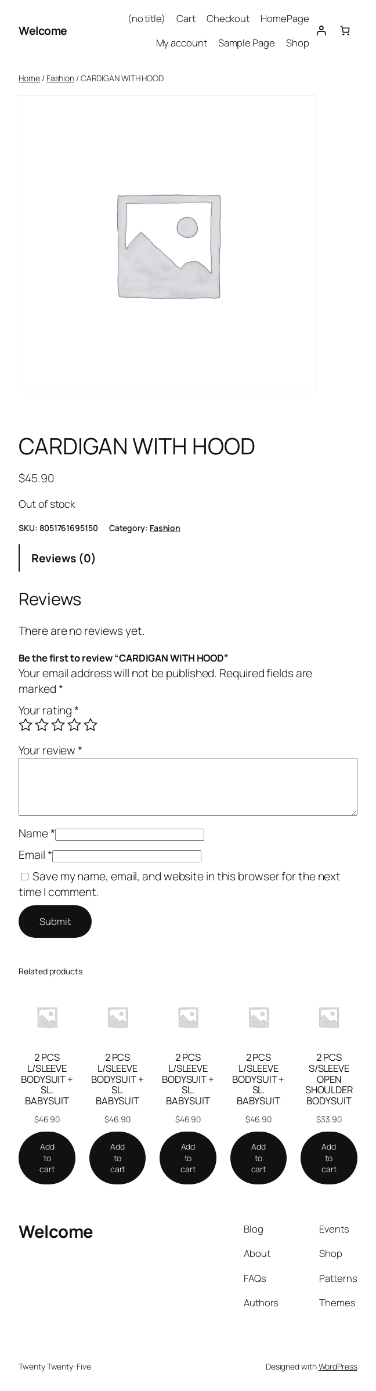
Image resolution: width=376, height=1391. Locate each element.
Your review (50, 750)
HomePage (285, 18)
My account (181, 42)
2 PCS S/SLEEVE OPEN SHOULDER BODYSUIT (329, 1079)
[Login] (321, 31)
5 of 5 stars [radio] (90, 725)
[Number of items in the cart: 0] (345, 31)
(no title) (146, 18)
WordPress (338, 1366)
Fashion (60, 78)
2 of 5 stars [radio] (42, 725)
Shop (297, 42)
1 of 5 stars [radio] (25, 725)
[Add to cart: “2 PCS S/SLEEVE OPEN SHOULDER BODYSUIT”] (329, 1158)
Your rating (49, 710)
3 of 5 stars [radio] (58, 725)
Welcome (43, 30)
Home (29, 78)
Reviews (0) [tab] (63, 558)
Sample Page (246, 42)
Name (37, 833)
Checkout (228, 18)
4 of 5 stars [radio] (74, 725)
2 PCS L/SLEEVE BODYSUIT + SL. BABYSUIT (47, 1079)
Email (35, 854)
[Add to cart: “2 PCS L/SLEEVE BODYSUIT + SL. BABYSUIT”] (47, 1158)
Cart (186, 18)
